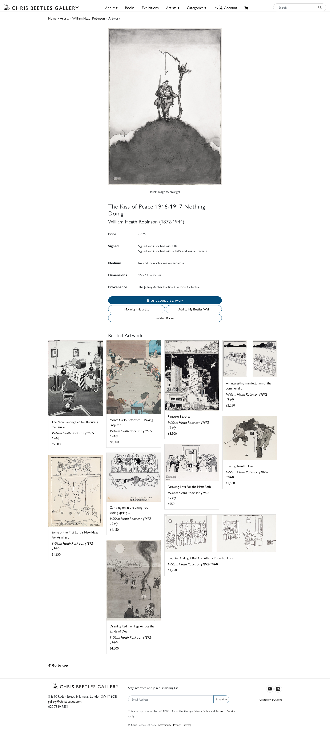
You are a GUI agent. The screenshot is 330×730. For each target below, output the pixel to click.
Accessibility (164, 725)
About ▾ (111, 7)
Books (129, 7)
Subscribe (221, 699)
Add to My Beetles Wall (193, 309)
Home (52, 18)
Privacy (177, 725)
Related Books (165, 317)
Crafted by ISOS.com (270, 699)
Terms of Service (226, 711)
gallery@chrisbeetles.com (64, 701)
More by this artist (136, 309)
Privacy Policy (202, 711)
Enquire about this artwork (165, 300)
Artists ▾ (173, 7)
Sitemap (187, 725)
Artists (64, 18)
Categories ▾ (196, 7)
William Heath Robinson (88, 18)
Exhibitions (150, 7)
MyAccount (225, 7)
